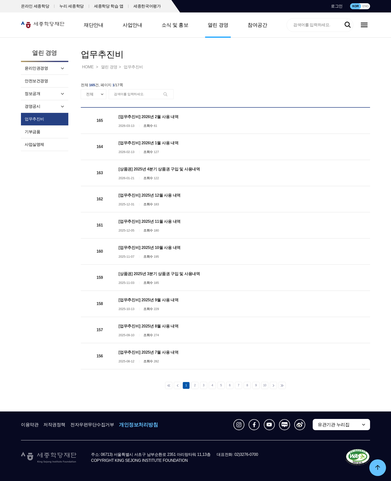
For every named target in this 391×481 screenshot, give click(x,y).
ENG (365, 6)
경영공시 (32, 106)
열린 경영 (218, 25)
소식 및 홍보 (175, 25)
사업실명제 (34, 144)
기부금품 (32, 132)
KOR (355, 6)
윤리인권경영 (36, 68)
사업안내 (132, 25)
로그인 (337, 6)
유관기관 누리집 (333, 424)
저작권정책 (54, 424)
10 (264, 385)
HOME (88, 67)
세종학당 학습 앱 (108, 6)
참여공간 (257, 25)
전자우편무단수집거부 (92, 424)
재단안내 (93, 25)
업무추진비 (34, 119)
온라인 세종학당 (35, 6)
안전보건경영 (36, 81)
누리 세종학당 (71, 6)
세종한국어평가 (147, 6)
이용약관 (29, 424)
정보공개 (32, 93)
